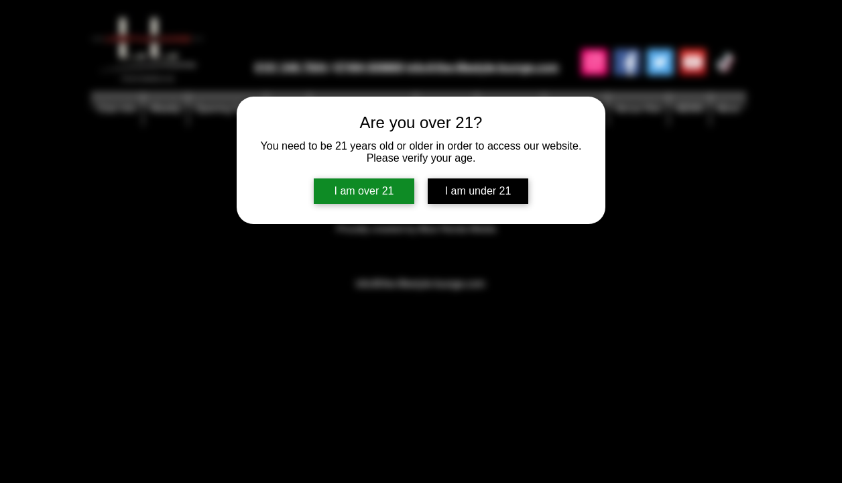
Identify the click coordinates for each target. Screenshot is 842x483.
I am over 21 (364, 191)
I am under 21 (478, 191)
